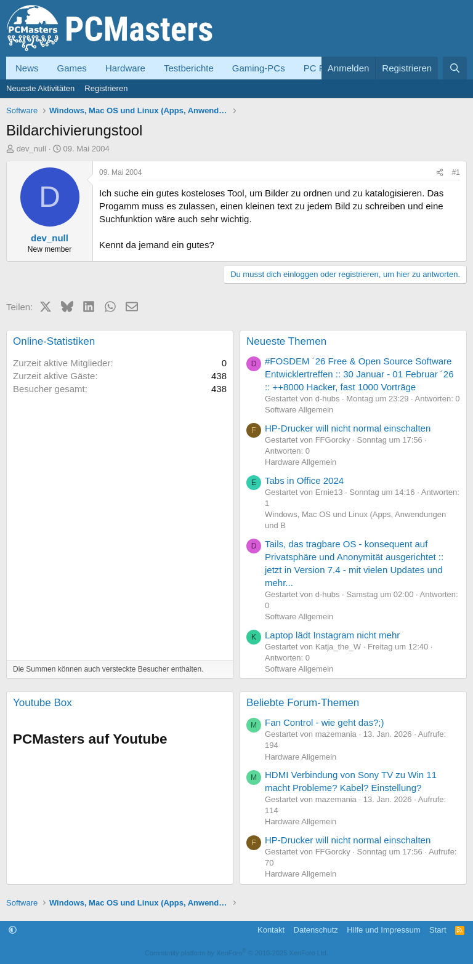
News (27, 68)
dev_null (31, 148)
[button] (12, 930)
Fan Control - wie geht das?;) (324, 722)
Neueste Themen (286, 341)
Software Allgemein (299, 409)
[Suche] (455, 68)
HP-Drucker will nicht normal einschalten (348, 428)
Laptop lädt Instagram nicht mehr (332, 635)
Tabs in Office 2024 (304, 480)
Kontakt (271, 929)
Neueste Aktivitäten (40, 88)
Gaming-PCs (258, 68)
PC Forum (325, 68)
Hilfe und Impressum (383, 929)
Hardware (125, 68)
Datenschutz (316, 929)
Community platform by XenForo (236, 953)
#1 (456, 172)
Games (72, 68)
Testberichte (189, 68)
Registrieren (105, 88)
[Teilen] (440, 173)
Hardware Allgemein (300, 462)
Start (437, 929)
